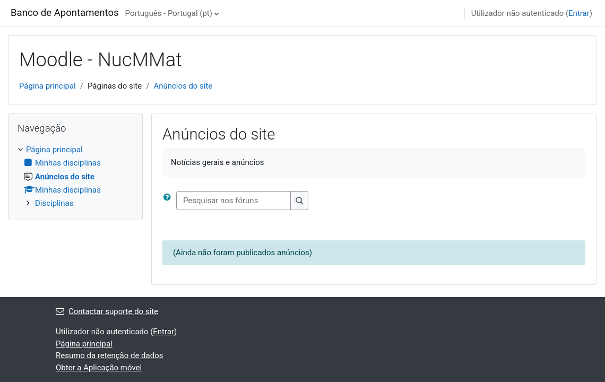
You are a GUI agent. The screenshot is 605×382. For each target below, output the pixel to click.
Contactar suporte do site (107, 311)
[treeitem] (76, 177)
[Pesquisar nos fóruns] (233, 200)
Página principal (47, 86)
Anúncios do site (182, 86)
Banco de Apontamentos (65, 13)
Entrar (579, 13)
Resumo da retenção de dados (109, 355)
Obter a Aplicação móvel (99, 367)
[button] (169, 200)
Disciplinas (54, 203)
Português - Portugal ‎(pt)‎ (168, 13)
